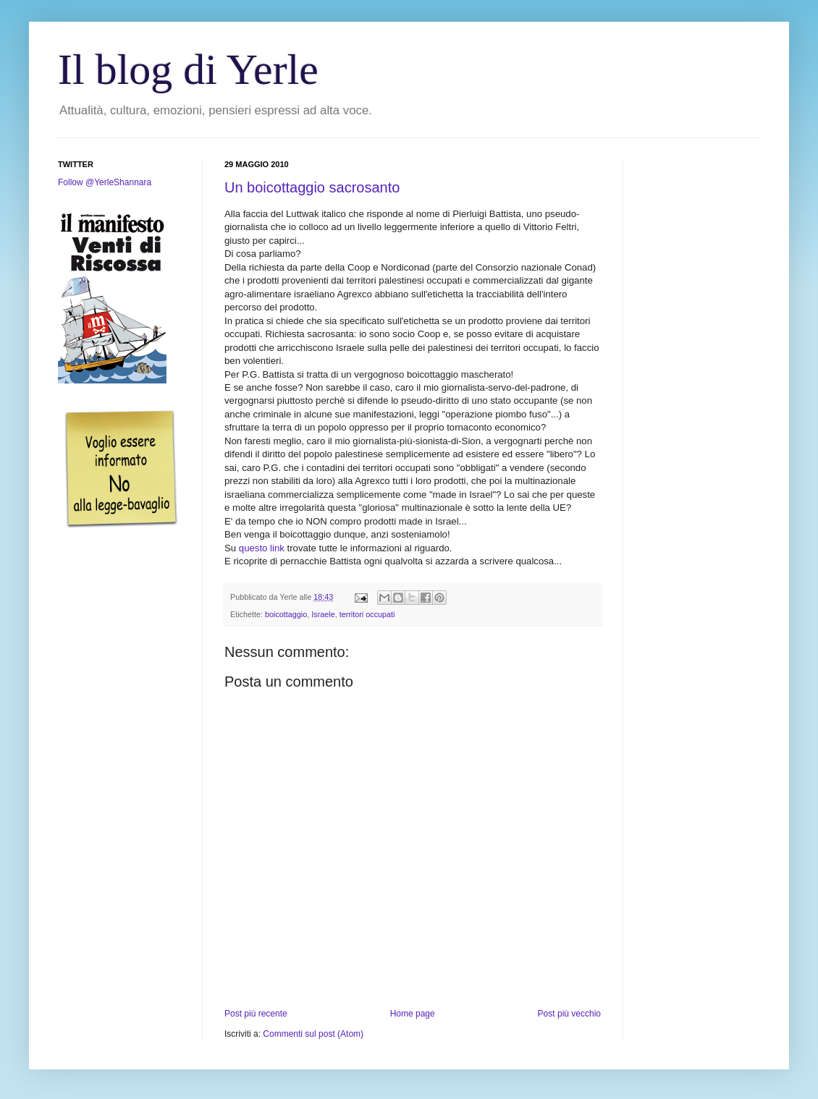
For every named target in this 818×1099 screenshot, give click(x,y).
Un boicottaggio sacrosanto (312, 187)
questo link (261, 548)
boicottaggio (286, 614)
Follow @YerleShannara (104, 182)
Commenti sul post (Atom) (313, 1034)
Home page (412, 1014)
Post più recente (255, 1014)
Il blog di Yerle (188, 69)
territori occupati (367, 614)
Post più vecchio (569, 1014)
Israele (322, 614)
